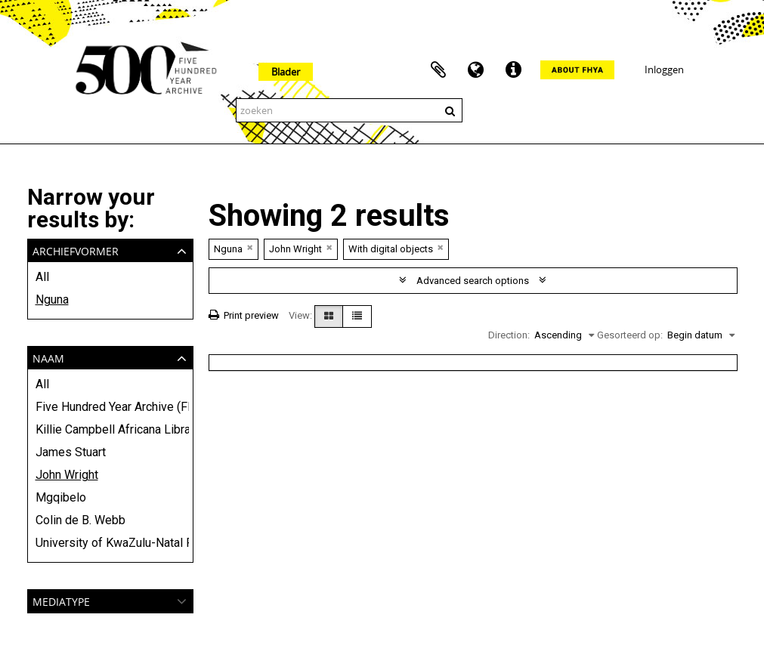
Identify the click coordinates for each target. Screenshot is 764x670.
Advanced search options (472, 280)
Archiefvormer (75, 249)
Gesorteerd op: (630, 335)
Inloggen (664, 69)
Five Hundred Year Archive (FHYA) (110, 407)
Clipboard (438, 70)
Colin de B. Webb (80, 520)
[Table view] (357, 316)
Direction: (509, 335)
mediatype (61, 600)
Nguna (52, 299)
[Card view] (328, 316)
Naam (48, 357)
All (42, 277)
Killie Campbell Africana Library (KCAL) (110, 429)
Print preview (244, 315)
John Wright (67, 475)
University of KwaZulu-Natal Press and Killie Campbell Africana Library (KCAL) (110, 543)
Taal (476, 70)
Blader (285, 72)
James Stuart (71, 452)
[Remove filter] (250, 247)
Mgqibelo (61, 497)
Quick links (514, 70)
